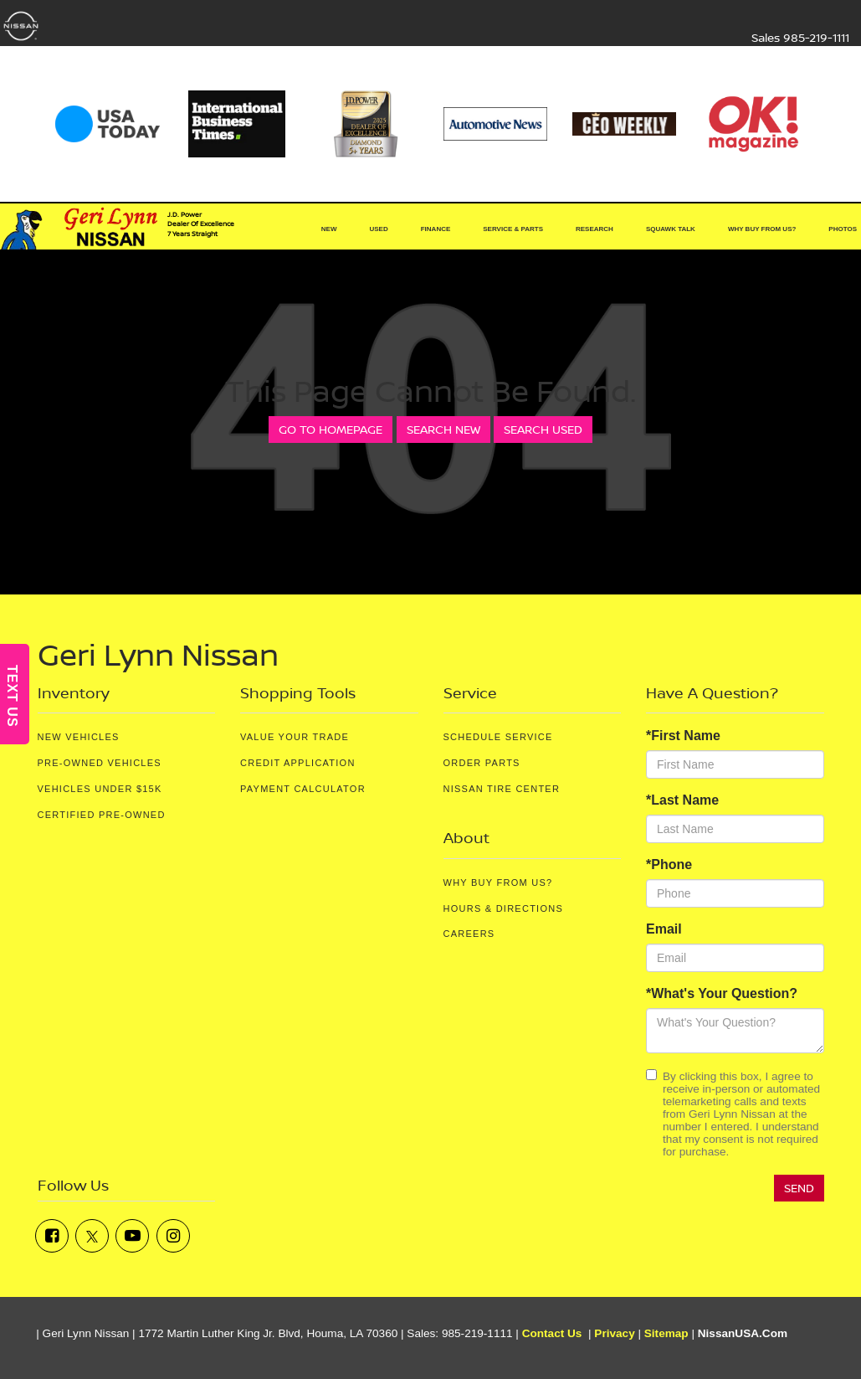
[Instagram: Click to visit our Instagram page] (173, 1236)
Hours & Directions (503, 908)
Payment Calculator (303, 789)
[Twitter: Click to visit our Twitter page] (92, 1236)
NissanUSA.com (742, 1333)
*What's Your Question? (721, 993)
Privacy (614, 1333)
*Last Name (682, 800)
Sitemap (666, 1333)
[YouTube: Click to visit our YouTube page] (132, 1236)
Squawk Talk (670, 229)
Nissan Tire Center (502, 789)
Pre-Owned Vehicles (99, 763)
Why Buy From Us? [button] (762, 229)
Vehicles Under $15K (100, 789)
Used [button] (378, 229)
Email (664, 929)
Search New (443, 429)
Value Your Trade (294, 737)
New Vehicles (79, 737)
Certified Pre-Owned (102, 815)
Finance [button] (436, 229)
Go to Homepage (330, 429)
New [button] (329, 229)
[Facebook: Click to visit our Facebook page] (51, 1236)
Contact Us (552, 1333)
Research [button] (594, 229)
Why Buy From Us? (498, 882)
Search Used (543, 429)
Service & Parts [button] (513, 229)
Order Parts (481, 763)
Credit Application (298, 763)
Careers (469, 934)
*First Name (683, 735)
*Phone (669, 864)
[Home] (278, 229)
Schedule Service (498, 737)
